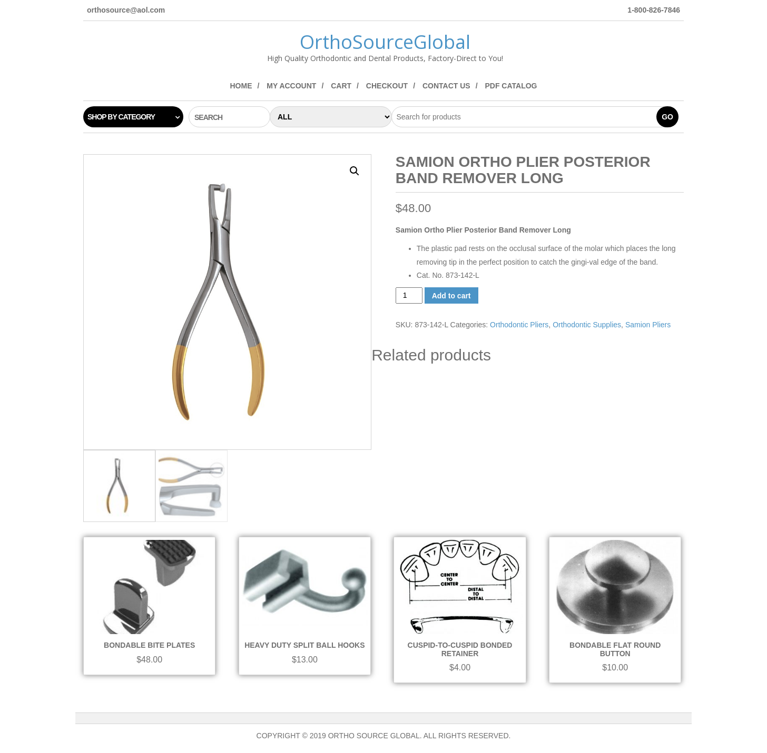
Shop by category (121, 117)
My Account (291, 86)
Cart (341, 86)
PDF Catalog (511, 86)
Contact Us (446, 86)
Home (241, 86)
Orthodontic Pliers (519, 324)
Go (667, 117)
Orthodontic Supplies (587, 324)
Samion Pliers (648, 324)
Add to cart (451, 296)
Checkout (387, 86)
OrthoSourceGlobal (385, 42)
